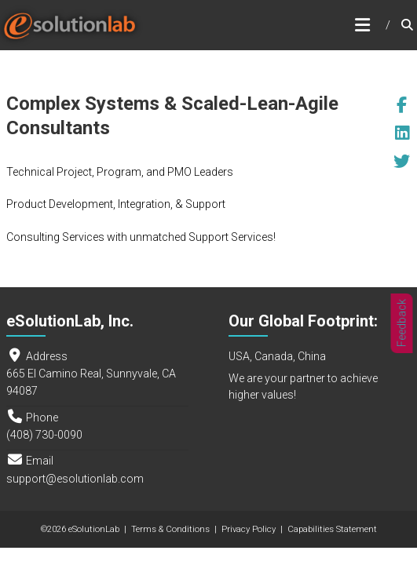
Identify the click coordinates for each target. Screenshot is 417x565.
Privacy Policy (248, 528)
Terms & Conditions (170, 528)
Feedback (402, 324)
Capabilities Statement (332, 528)
